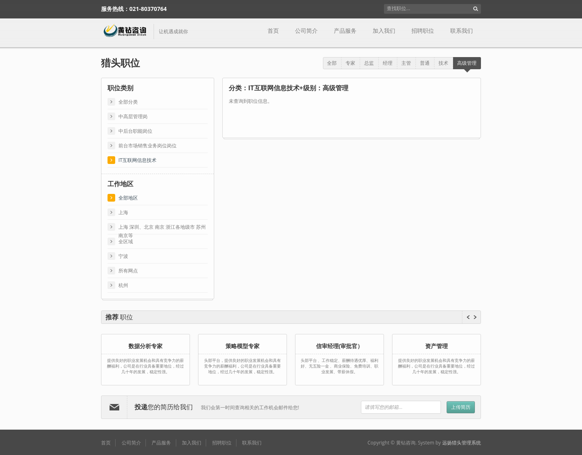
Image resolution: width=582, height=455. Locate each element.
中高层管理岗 (133, 116)
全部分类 (128, 101)
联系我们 (461, 31)
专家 (350, 63)
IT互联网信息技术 (137, 160)
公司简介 (306, 31)
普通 (425, 63)
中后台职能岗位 (135, 131)
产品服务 (345, 31)
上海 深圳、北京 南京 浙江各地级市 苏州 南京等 (162, 227)
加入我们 (384, 31)
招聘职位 (422, 31)
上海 (123, 212)
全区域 (125, 241)
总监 (369, 63)
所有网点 (128, 270)
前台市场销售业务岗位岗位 (147, 145)
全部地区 (128, 197)
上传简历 (460, 407)
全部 (332, 63)
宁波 (123, 256)
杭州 (123, 285)
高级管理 (467, 63)
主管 (406, 63)
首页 (273, 31)
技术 (443, 63)
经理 (387, 63)
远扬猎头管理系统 (461, 442)
